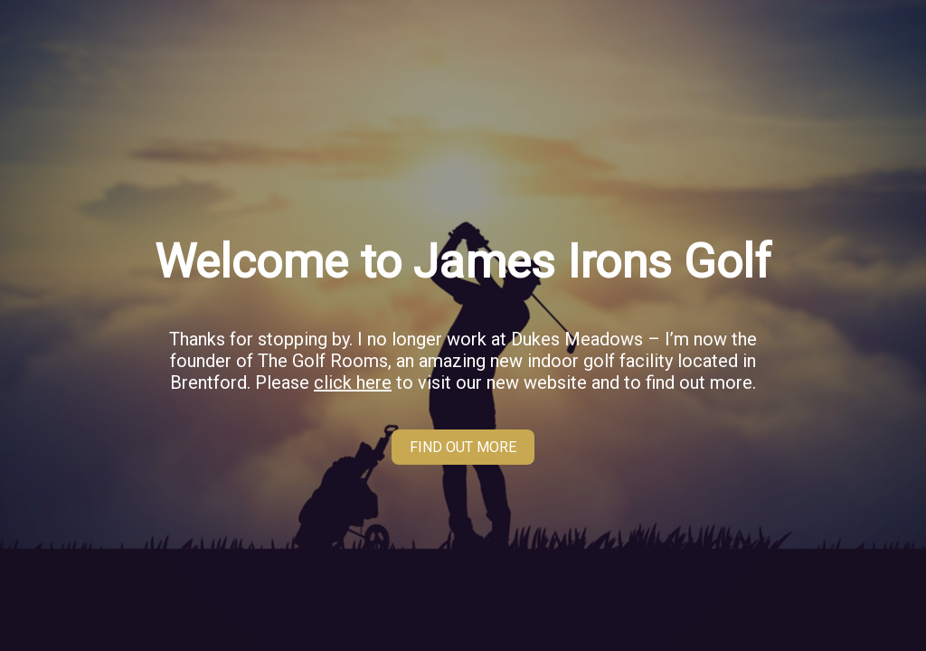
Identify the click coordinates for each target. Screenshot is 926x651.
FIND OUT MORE (463, 447)
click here (353, 382)
